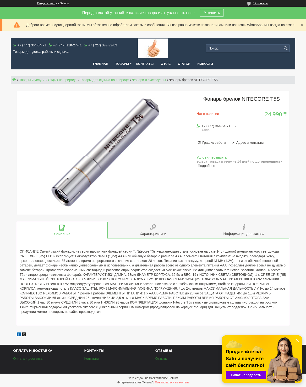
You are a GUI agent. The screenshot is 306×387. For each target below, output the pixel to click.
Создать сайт (46, 3)
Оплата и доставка (27, 358)
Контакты (145, 64)
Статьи (184, 64)
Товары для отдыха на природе (104, 80)
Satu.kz (173, 378)
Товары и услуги (31, 80)
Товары (122, 64)
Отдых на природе (62, 80)
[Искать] (285, 48)
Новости (205, 64)
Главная (100, 64)
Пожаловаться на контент (172, 382)
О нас (166, 64)
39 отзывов (260, 3)
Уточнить (212, 13)
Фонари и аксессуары (149, 80)
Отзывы (161, 358)
